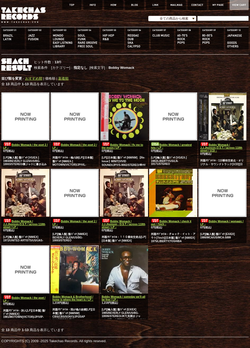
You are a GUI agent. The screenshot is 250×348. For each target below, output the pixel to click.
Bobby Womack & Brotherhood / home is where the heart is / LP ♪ (72, 298)
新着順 (63, 78)
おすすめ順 (33, 78)
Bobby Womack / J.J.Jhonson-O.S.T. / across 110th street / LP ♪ (24, 224)
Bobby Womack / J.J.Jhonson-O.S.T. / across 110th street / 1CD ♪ (221, 147)
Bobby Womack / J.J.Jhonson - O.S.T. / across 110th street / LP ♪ (123, 224)
